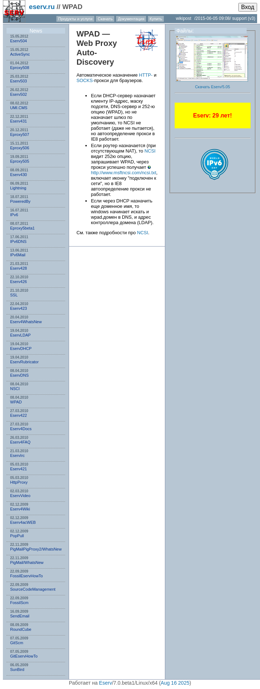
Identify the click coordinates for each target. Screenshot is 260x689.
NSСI (15, 388)
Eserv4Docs (20, 429)
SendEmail (19, 616)
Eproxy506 (19, 148)
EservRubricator (24, 362)
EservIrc (17, 455)
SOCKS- (85, 80)
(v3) (251, 18)
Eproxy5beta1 (22, 228)
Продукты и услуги (75, 19)
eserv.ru (42, 6)
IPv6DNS (18, 241)
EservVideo (20, 495)
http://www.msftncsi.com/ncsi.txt (123, 172)
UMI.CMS (18, 108)
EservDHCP (20, 348)
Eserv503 (18, 81)
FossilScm (19, 602)
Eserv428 (18, 268)
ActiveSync (20, 54)
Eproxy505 (19, 161)
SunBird (17, 669)
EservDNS (19, 375)
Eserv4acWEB (23, 522)
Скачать (105, 19)
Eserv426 (18, 281)
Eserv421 (18, 469)
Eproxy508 (19, 67)
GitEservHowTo (24, 656)
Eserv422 (18, 415)
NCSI (150, 151)
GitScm (16, 643)
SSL (14, 295)
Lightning (18, 188)
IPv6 (14, 215)
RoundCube (20, 629)
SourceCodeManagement (32, 589)
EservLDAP (20, 335)
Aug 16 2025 (175, 683)
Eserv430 (18, 174)
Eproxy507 (19, 134)
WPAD (16, 402)
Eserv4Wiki (20, 509)
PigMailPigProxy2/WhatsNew (35, 549)
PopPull (17, 536)
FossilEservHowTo (26, 576)
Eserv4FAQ (20, 442)
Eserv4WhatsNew (26, 322)
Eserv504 (18, 41)
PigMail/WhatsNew (26, 562)
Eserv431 (18, 121)
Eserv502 (18, 94)
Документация (131, 19)
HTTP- (146, 75)
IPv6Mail (17, 255)
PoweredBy (20, 201)
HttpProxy (18, 482)
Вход (247, 7)
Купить (156, 19)
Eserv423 (18, 308)
